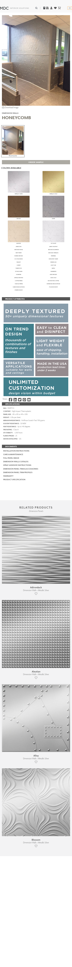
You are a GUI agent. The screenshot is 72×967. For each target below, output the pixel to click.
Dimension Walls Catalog (15, 787)
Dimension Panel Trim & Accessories (20, 794)
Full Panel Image (11, 783)
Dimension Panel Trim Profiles (17, 797)
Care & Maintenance (13, 779)
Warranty (8, 801)
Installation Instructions (16, 776)
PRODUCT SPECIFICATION (14, 805)
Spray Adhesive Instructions (17, 790)
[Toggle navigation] (69, 8)
